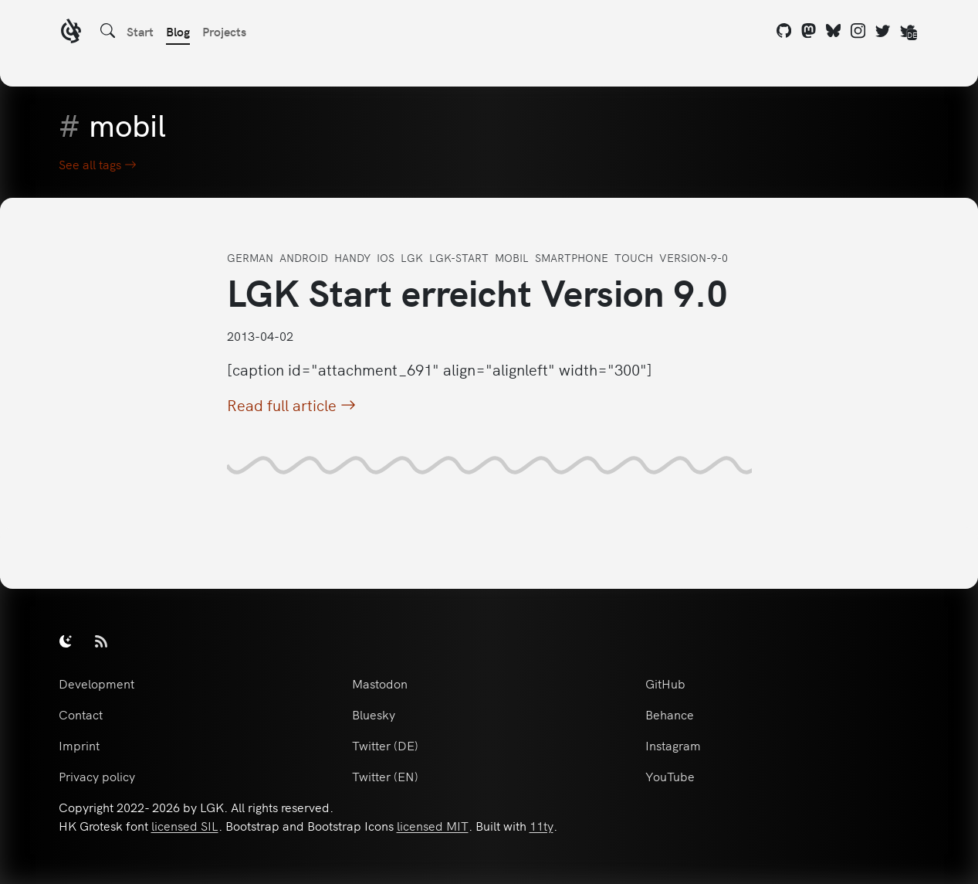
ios (385, 257)
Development (96, 683)
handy (352, 257)
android (303, 257)
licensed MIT (433, 825)
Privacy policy (97, 775)
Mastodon (380, 683)
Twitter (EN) (385, 775)
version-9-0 (693, 257)
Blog (178, 30)
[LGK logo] (71, 32)
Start (140, 30)
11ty (541, 825)
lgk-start (459, 257)
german (250, 257)
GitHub (665, 683)
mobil (512, 257)
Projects (224, 30)
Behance (669, 714)
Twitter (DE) (385, 744)
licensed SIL (184, 825)
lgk (412, 257)
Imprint (79, 744)
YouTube (670, 775)
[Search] (108, 31)
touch (633, 257)
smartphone (571, 257)
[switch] (65, 640)
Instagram (673, 744)
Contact (81, 714)
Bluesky (373, 714)
